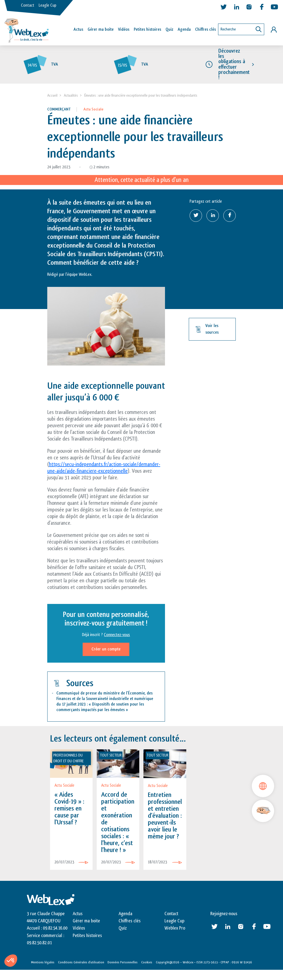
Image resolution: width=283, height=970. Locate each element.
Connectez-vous (117, 635)
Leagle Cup (47, 5)
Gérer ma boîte (101, 29)
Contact (27, 5)
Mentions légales (42, 962)
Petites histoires (147, 29)
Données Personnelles (123, 962)
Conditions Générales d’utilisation (81, 962)
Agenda (184, 29)
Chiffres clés (205, 29)
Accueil (52, 95)
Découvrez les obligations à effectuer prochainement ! (234, 64)
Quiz (169, 29)
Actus (78, 29)
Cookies (146, 962)
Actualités (71, 95)
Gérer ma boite (86, 921)
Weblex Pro (174, 928)
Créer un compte (105, 649)
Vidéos (123, 29)
